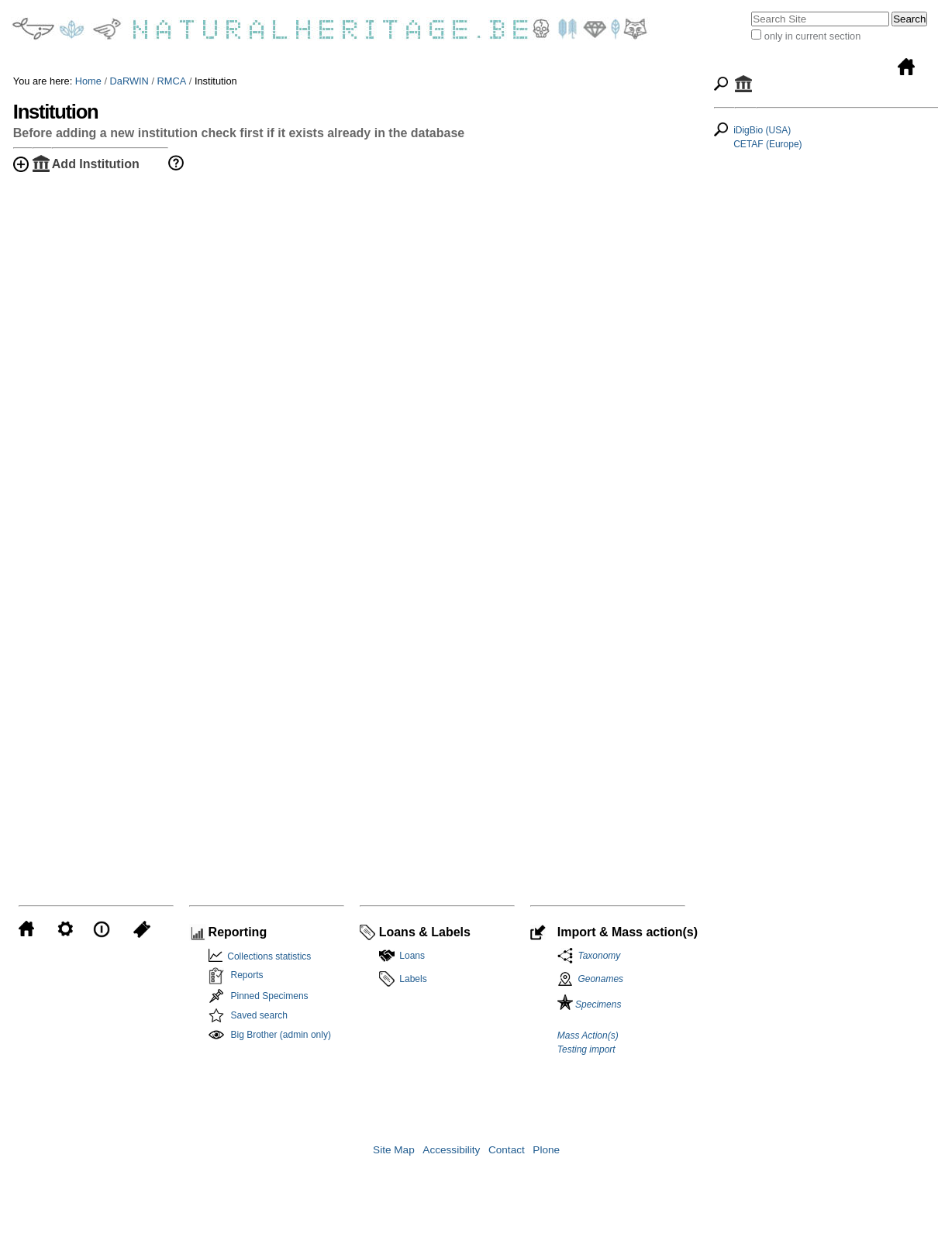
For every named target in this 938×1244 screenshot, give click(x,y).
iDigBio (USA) (762, 130)
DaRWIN (129, 81)
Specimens (589, 1004)
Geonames (600, 978)
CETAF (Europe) (767, 144)
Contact (506, 1150)
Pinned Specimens (270, 996)
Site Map (394, 1150)
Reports (247, 975)
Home (88, 81)
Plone (546, 1150)
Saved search (259, 1015)
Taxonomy (597, 955)
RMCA (172, 81)
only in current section (812, 36)
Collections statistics (267, 956)
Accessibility (451, 1150)
